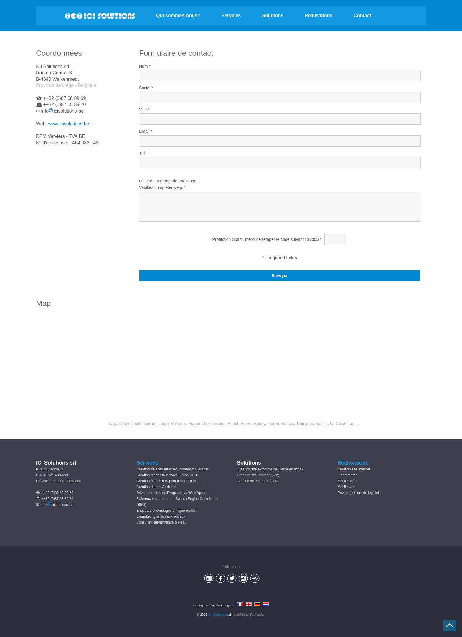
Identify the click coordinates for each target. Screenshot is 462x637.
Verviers (178, 423)
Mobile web (346, 487)
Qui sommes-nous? (178, 15)
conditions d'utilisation (249, 614)
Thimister (304, 423)
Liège (164, 423)
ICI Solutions (217, 614)
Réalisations (318, 15)
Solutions (272, 15)
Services (231, 15)
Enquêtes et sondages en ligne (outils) (166, 510)
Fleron (273, 423)
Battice (287, 423)
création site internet (137, 423)
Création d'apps (156, 487)
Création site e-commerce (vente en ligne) (270, 469)
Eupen (194, 423)
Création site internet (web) (258, 475)
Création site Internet (353, 469)
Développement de (170, 493)
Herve (245, 423)
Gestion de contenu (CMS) (258, 481)
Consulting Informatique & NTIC (161, 522)
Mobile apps (347, 481)
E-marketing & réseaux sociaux (160, 516)
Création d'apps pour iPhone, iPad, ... (169, 481)
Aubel (232, 423)
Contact (362, 15)
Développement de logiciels (359, 493)
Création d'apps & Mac (167, 475)
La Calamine (341, 423)
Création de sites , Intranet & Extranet (172, 469)
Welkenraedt (213, 423)
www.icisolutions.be (68, 123)
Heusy (259, 423)
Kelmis (321, 423)
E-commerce (347, 475)
